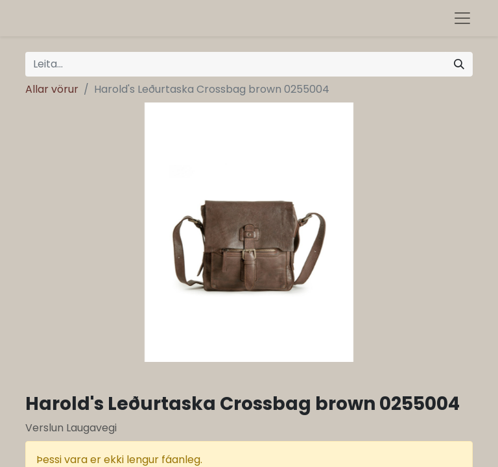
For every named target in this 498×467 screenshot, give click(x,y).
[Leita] (459, 64)
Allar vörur (51, 89)
